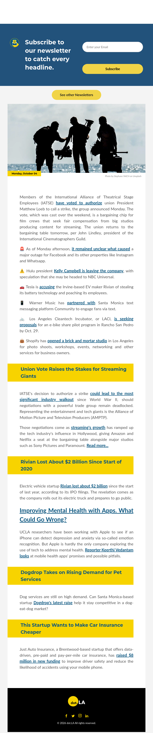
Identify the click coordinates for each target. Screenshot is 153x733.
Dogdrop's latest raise (53, 602)
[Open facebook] (66, 715)
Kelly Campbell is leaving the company (89, 270)
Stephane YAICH (121, 176)
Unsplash (137, 176)
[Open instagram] (79, 715)
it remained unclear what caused (101, 248)
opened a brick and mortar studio (77, 340)
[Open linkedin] (86, 715)
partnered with (81, 302)
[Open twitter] (73, 715)
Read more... (98, 445)
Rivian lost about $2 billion (84, 485)
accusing (47, 286)
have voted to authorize (79, 202)
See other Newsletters (76, 95)
